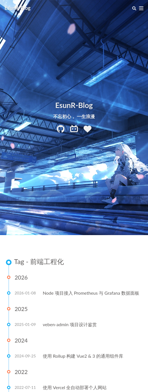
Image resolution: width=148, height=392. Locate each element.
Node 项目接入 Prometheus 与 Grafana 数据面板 (91, 293)
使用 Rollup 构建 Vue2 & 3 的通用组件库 (83, 356)
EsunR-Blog (18, 8)
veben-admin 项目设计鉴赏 (70, 324)
